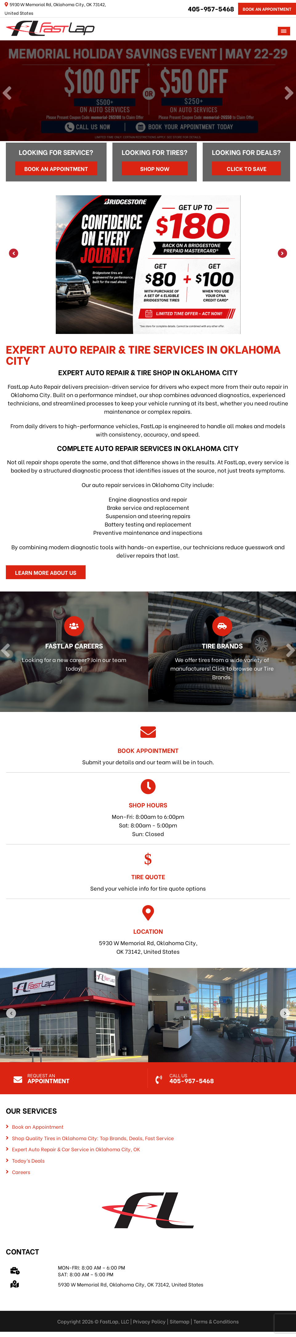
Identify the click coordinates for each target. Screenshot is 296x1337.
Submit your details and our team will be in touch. (148, 745)
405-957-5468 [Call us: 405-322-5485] (211, 8)
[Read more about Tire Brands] (217, 651)
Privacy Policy (149, 1321)
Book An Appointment (267, 9)
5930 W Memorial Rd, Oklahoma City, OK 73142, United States (148, 930)
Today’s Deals (28, 1160)
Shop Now (154, 168)
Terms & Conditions (216, 1321)
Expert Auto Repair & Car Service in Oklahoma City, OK (76, 1149)
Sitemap (179, 1321)
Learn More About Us (45, 572)
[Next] (289, 93)
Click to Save (246, 168)
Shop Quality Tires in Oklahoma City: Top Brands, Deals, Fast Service (93, 1138)
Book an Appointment (56, 168)
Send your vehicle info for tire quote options (148, 871)
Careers (21, 1171)
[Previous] (7, 93)
